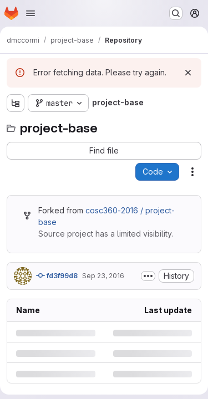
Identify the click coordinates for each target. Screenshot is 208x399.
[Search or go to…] (175, 13)
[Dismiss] (188, 72)
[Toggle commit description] (148, 276)
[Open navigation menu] (30, 13)
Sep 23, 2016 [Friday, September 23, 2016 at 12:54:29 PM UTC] (103, 276)
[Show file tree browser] (15, 103)
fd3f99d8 (57, 275)
